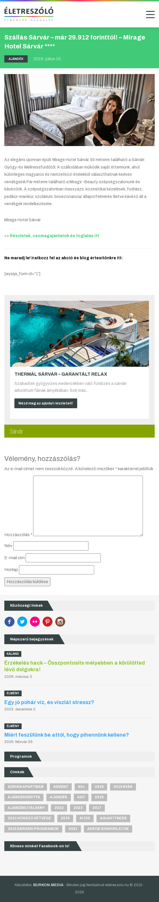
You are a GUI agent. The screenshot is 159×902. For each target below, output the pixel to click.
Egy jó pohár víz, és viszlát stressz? (49, 702)
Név (8, 545)
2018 (99, 787)
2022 (59, 808)
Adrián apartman (25, 787)
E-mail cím (14, 557)
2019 (65, 818)
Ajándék (16, 58)
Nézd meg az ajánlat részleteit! (45, 403)
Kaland (13, 653)
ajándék (58, 797)
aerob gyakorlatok (108, 829)
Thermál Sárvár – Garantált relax (60, 374)
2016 (99, 797)
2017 (96, 808)
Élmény (13, 693)
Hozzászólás (18, 534)
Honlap (11, 569)
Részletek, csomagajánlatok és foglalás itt (54, 236)
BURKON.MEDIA (48, 885)
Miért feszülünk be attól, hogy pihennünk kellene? (66, 735)
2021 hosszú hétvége (29, 818)
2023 (78, 808)
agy (81, 797)
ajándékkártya (24, 797)
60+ (81, 787)
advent (60, 787)
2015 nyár (122, 787)
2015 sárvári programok (33, 829)
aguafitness (113, 818)
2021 (73, 829)
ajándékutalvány (26, 808)
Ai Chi (85, 818)
